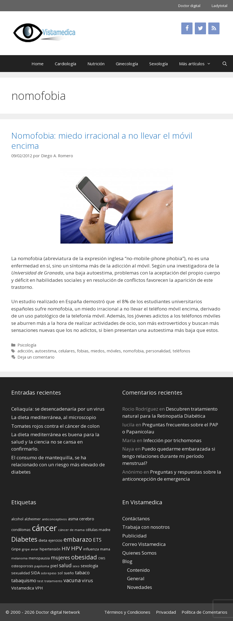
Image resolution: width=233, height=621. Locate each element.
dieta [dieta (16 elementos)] (43, 540)
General (135, 578)
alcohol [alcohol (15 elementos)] (17, 518)
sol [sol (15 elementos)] (60, 572)
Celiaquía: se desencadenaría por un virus (58, 409)
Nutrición (96, 63)
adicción (25, 351)
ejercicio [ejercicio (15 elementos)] (55, 540)
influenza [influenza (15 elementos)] (91, 549)
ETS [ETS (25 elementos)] (97, 540)
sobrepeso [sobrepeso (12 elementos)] (48, 573)
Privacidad (166, 612)
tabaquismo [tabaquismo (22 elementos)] (23, 580)
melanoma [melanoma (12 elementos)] (19, 558)
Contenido (138, 570)
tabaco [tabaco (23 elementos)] (82, 572)
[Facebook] (187, 28)
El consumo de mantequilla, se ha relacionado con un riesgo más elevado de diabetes (58, 464)
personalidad (158, 351)
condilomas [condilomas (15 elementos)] (21, 529)
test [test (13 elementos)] (40, 581)
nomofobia (133, 351)
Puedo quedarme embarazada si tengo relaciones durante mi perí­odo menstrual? (168, 456)
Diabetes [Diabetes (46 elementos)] (24, 539)
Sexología (158, 63)
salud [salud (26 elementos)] (65, 565)
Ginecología (127, 63)
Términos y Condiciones (127, 612)
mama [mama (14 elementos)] (105, 549)
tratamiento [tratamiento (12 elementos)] (53, 581)
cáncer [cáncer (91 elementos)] (44, 528)
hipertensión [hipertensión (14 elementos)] (50, 549)
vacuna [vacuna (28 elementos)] (72, 580)
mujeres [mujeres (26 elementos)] (60, 557)
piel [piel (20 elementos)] (54, 565)
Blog (127, 561)
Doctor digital (189, 5)
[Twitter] (200, 28)
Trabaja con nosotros (146, 527)
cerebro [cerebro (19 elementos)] (86, 518)
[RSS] (214, 28)
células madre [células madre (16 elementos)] (98, 529)
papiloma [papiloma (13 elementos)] (41, 566)
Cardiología (65, 63)
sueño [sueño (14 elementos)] (69, 573)
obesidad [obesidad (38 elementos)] (84, 557)
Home (37, 63)
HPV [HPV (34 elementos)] (76, 548)
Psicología (26, 345)
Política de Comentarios (204, 612)
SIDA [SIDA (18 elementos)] (35, 572)
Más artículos (197, 63)
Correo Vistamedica (144, 544)
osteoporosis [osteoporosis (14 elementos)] (22, 566)
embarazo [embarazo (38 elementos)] (78, 539)
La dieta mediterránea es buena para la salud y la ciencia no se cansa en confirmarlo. (55, 441)
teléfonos (181, 351)
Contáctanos (136, 518)
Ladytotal (219, 5)
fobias (83, 351)
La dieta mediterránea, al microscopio (53, 417)
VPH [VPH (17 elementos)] (39, 588)
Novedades (139, 587)
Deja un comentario (36, 357)
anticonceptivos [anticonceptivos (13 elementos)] (54, 519)
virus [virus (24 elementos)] (87, 580)
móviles (114, 351)
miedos (98, 351)
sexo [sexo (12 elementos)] (76, 566)
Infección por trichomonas (172, 440)
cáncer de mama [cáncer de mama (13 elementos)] (71, 530)
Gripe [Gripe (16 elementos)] (16, 549)
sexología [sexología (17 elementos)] (89, 565)
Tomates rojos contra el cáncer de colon (55, 426)
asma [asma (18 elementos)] (73, 518)
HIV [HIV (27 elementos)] (66, 548)
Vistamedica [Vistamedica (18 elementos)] (22, 588)
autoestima (45, 351)
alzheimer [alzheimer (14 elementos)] (32, 519)
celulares (66, 351)
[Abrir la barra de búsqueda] (224, 63)
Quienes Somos (139, 553)
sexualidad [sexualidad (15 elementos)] (20, 572)
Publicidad (134, 535)
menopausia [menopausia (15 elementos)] (39, 558)
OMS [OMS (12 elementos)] (101, 558)
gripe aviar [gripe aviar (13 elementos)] (30, 549)
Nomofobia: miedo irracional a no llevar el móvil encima (101, 140)
